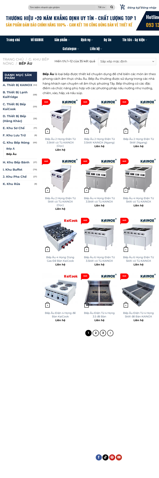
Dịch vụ (87, 39)
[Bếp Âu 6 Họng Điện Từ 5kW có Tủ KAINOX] (138, 235)
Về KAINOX (37, 39)
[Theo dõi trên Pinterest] (112, 457)
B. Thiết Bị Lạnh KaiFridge (15, 95)
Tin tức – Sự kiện (134, 39)
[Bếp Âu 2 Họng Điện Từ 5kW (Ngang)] (138, 117)
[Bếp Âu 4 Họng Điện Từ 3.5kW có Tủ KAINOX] (99, 176)
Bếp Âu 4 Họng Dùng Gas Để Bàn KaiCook (60, 259)
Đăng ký (133, 7)
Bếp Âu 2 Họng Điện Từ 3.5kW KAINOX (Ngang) (99, 140)
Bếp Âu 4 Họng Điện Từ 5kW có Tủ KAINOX (138, 200)
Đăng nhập (148, 7)
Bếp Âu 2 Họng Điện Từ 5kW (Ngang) (138, 140)
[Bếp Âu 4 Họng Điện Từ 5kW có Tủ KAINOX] (138, 176)
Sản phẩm (62, 39)
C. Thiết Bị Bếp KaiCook (14, 106)
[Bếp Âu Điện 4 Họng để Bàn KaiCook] (60, 291)
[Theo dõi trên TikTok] (105, 457)
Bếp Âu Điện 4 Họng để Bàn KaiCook (60, 314)
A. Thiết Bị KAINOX (17, 85)
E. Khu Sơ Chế (14, 128)
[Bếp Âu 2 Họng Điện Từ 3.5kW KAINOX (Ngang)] (99, 117)
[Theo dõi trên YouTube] (119, 457)
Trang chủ (13, 39)
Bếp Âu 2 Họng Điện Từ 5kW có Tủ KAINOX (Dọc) (60, 202)
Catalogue (71, 48)
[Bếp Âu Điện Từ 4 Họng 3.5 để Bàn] (99, 291)
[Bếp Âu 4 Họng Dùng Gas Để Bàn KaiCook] (60, 235)
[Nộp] (112, 7)
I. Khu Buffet (12, 169)
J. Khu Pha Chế (15, 176)
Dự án (107, 39)
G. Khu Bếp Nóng (16, 142)
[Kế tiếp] (110, 333)
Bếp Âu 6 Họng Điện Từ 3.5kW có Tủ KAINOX (99, 259)
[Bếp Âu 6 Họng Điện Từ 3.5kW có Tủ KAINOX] (99, 235)
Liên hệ (96, 48)
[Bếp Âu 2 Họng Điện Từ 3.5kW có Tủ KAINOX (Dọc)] (60, 117)
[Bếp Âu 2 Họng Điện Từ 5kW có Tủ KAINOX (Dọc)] (60, 176)
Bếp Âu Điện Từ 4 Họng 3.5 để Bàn (99, 314)
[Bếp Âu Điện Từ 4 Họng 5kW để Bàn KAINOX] (138, 291)
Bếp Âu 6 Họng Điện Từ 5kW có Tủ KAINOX (138, 259)
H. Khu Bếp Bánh (16, 162)
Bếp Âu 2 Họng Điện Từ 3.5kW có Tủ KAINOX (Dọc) (60, 142)
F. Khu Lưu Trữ (14, 135)
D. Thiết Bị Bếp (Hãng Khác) (14, 118)
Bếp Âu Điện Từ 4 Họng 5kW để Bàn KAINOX (138, 314)
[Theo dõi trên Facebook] (99, 457)
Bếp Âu (11, 154)
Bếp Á (10, 148)
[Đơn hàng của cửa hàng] (127, 61)
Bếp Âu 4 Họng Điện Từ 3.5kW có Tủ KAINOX (99, 200)
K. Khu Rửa (11, 184)
